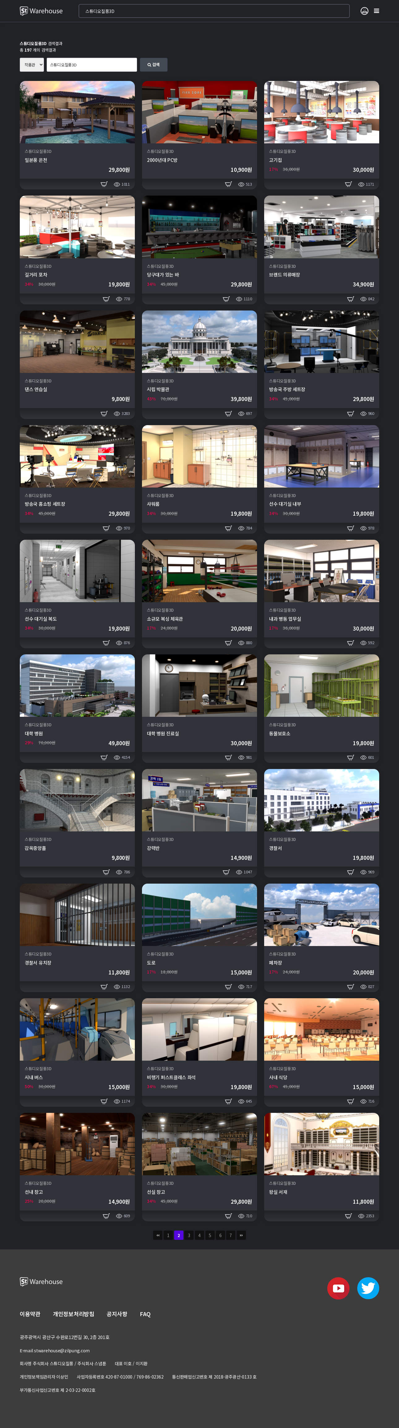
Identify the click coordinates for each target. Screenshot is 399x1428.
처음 (157, 1235)
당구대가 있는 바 (163, 274)
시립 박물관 (158, 389)
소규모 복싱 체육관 (165, 618)
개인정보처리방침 (73, 1314)
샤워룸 (153, 504)
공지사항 (117, 1314)
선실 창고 (156, 1192)
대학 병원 (34, 733)
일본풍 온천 (36, 160)
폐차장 (275, 962)
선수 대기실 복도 (41, 618)
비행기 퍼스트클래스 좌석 (171, 1077)
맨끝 (241, 1235)
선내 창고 (34, 1192)
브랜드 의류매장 (284, 274)
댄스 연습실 (36, 389)
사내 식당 (278, 1077)
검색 (154, 64)
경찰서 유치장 (38, 962)
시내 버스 (34, 1077)
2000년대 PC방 (162, 160)
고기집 (275, 160)
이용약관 (30, 1314)
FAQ (145, 1314)
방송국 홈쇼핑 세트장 (45, 504)
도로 (151, 962)
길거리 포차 (36, 274)
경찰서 (275, 848)
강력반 (153, 848)
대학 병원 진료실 (163, 733)
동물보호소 (279, 733)
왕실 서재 (278, 1192)
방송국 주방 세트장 (287, 389)
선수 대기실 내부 (285, 504)
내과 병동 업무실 (285, 618)
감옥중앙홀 (35, 848)
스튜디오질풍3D (38, 151)
